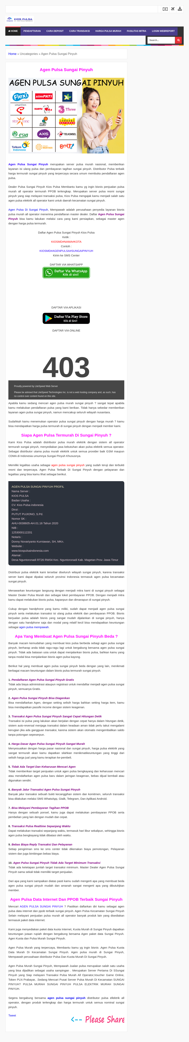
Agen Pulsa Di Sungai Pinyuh (28, 209)
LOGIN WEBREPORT (163, 31)
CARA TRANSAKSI (79, 31)
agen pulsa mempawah (34, 627)
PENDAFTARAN (32, 31)
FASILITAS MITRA (136, 31)
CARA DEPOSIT (55, 31)
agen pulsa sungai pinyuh (66, 997)
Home (13, 31)
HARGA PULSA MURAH (108, 31)
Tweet (12, 1015)
